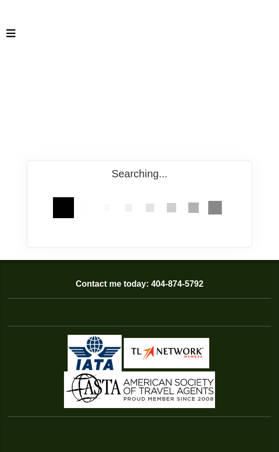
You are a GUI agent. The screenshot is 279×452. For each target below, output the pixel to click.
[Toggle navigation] (11, 36)
